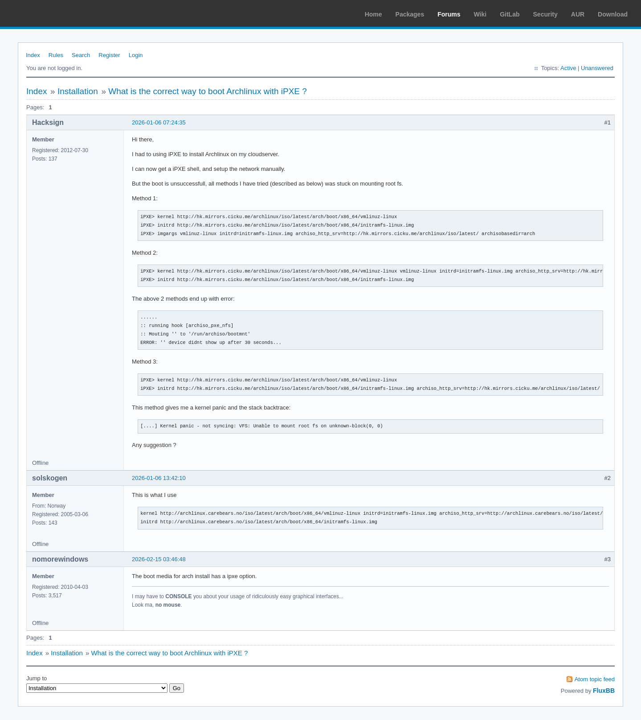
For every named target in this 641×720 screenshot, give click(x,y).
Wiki (480, 14)
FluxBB (604, 690)
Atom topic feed (595, 679)
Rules (56, 55)
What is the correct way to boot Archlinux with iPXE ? (207, 91)
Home (373, 14)
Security (545, 14)
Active (568, 68)
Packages (410, 14)
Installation (77, 91)
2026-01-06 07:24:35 (159, 122)
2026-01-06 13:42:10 (159, 478)
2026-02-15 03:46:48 (159, 559)
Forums (448, 14)
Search (81, 55)
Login (136, 55)
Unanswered (597, 68)
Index (33, 55)
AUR (577, 14)
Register (109, 55)
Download (613, 14)
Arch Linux (49, 13)
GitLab (509, 14)
